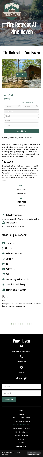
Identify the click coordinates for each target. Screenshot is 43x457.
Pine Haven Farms (21, 432)
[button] (7, 25)
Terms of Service (21, 446)
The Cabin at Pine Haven (21, 421)
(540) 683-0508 (21, 361)
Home (21, 410)
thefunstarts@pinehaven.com (21, 351)
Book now (21, 131)
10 (31, 324)
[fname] (21, 386)
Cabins (21, 414)
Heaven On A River (21, 435)
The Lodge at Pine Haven (21, 418)
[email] (21, 393)
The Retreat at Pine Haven (21, 425)
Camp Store (21, 439)
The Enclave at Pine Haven (21, 428)
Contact (21, 443)
